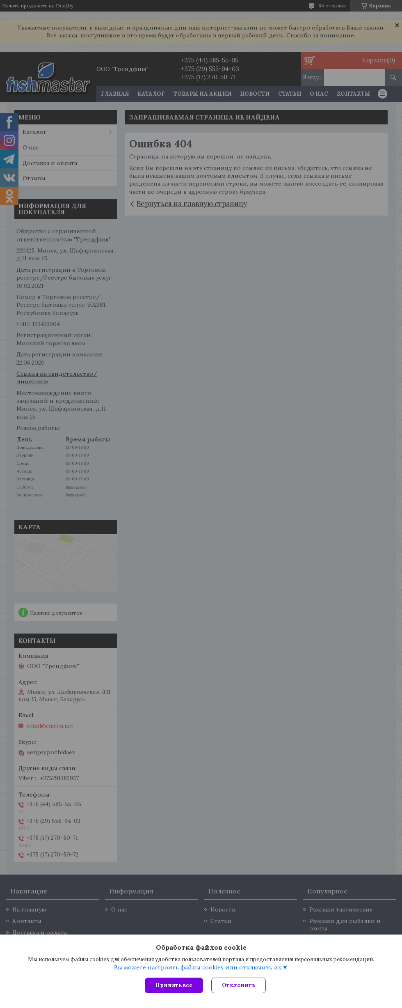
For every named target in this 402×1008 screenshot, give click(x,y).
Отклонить (238, 985)
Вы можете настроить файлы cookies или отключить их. (198, 967)
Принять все (173, 985)
